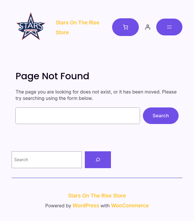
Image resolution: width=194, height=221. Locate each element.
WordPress (86, 205)
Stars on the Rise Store (97, 196)
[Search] (98, 159)
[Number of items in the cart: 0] (125, 27)
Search (160, 115)
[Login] (147, 27)
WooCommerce (130, 205)
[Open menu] (169, 27)
